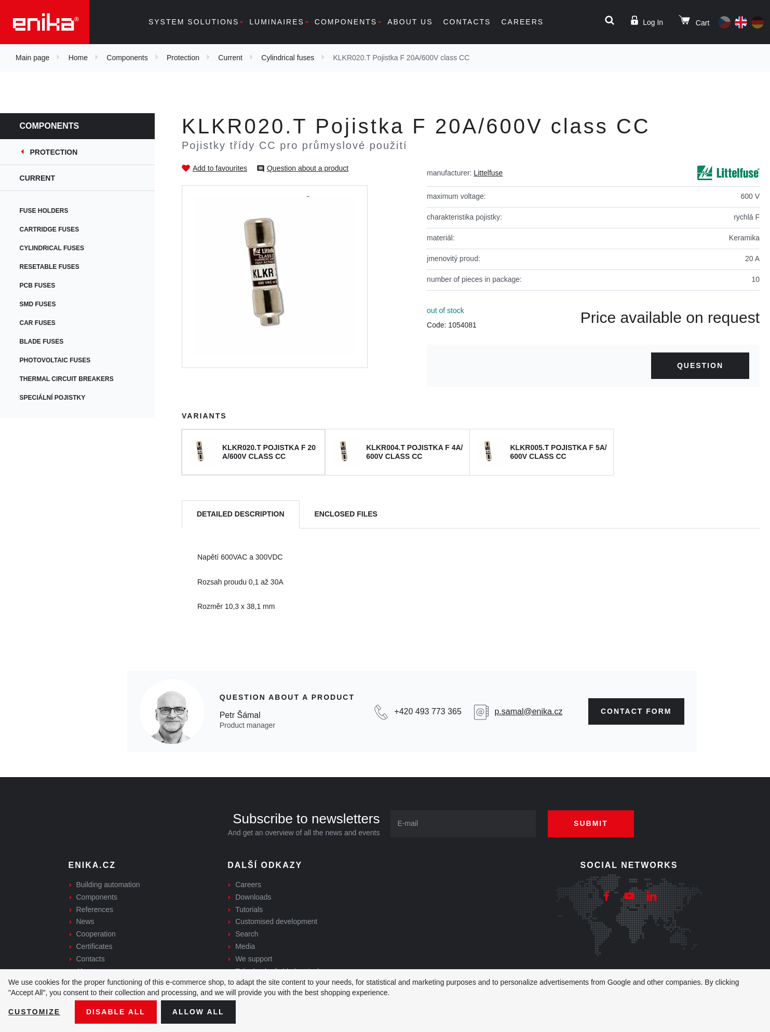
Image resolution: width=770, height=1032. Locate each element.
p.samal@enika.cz (528, 711)
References (95, 909)
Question (700, 365)
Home (78, 57)
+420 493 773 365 (427, 711)
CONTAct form (636, 711)
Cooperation (96, 934)
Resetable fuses (50, 266)
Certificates (94, 946)
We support (253, 959)
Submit (591, 823)
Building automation (108, 884)
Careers (522, 22)
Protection (183, 57)
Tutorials (249, 909)
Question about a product (307, 168)
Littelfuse (488, 173)
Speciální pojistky (54, 397)
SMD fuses (39, 304)
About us (410, 22)
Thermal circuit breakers (68, 379)
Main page (32, 57)
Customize (34, 1012)
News (85, 921)
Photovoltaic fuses (56, 360)
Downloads (253, 897)
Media (245, 946)
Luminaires (276, 22)
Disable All (115, 1012)
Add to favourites (220, 168)
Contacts (467, 22)
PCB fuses (39, 285)
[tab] (241, 514)
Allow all (198, 1012)
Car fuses (39, 323)
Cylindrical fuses (287, 57)
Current (230, 57)
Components (346, 22)
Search (246, 934)
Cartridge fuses (50, 229)
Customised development (276, 921)
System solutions (193, 22)
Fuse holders (45, 210)
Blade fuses (43, 341)
